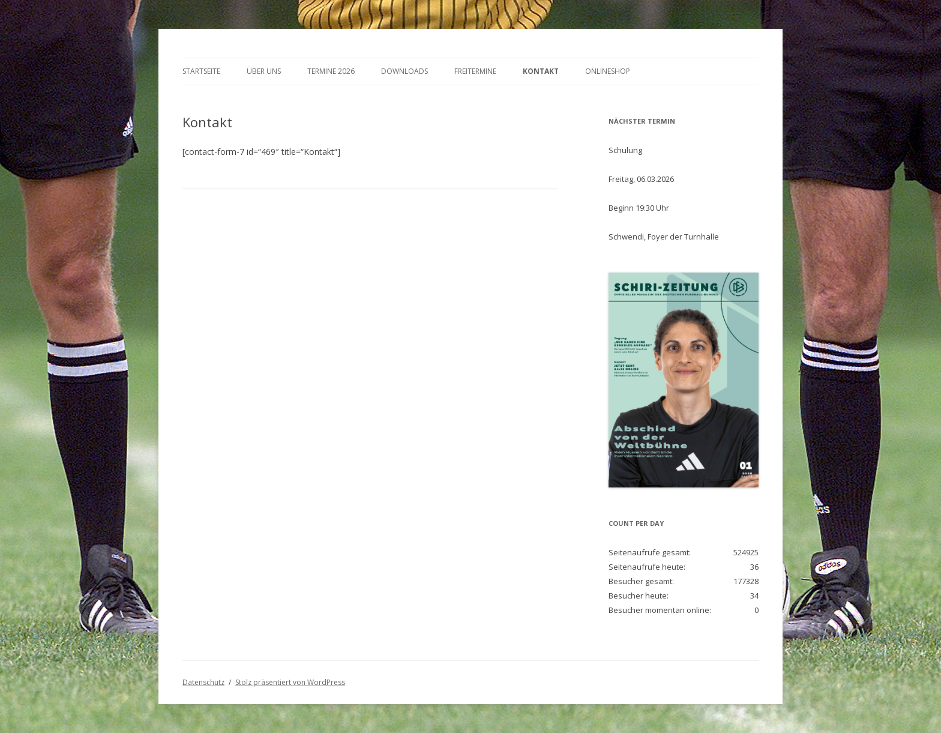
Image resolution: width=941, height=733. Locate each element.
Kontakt (541, 71)
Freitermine (475, 71)
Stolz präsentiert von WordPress (290, 682)
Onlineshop (607, 71)
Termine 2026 (331, 71)
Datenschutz (203, 682)
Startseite (201, 71)
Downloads (404, 71)
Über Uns (264, 71)
